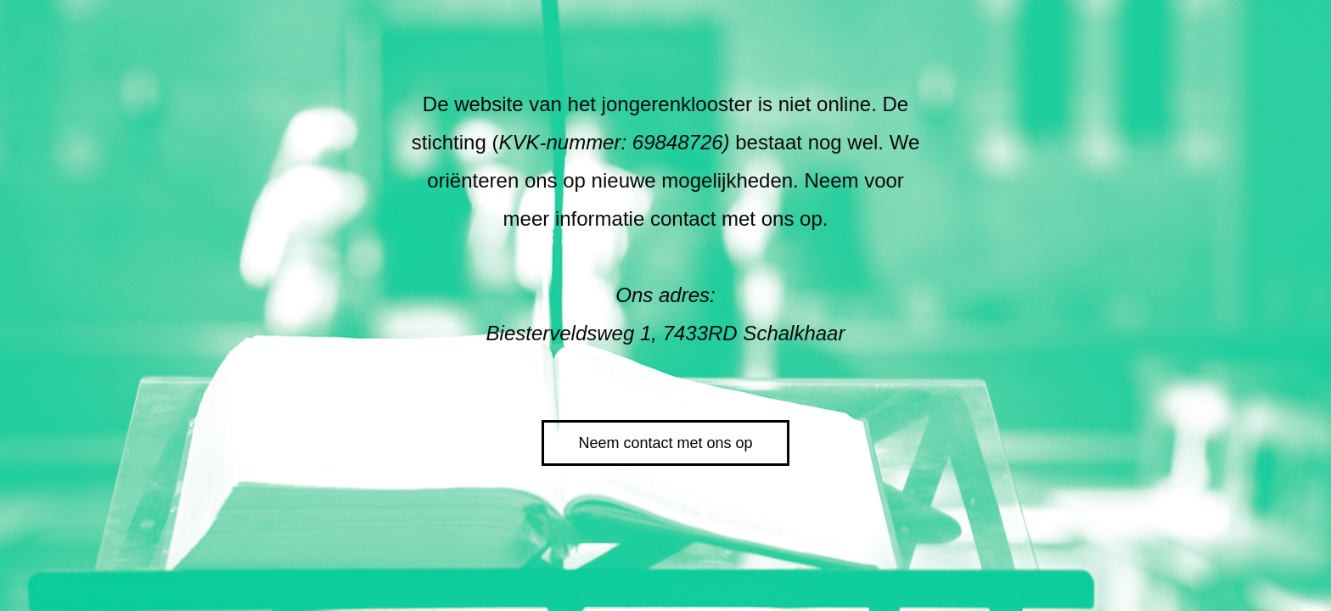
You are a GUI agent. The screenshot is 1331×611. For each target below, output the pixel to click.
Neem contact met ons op (665, 442)
